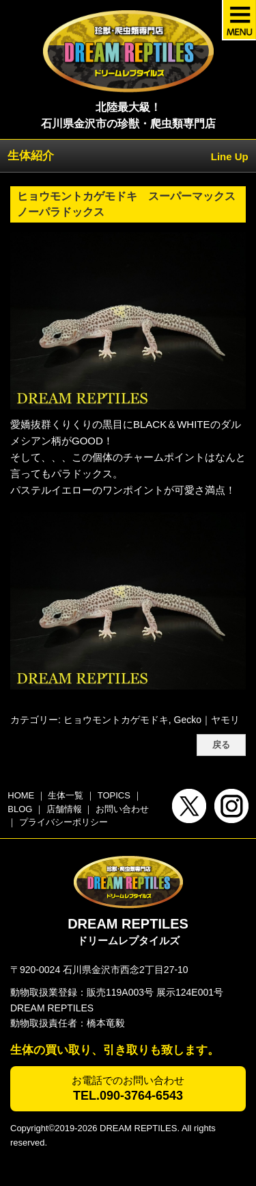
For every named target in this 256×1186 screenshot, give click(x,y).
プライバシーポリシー (63, 822)
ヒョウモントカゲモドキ (116, 719)
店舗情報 (64, 809)
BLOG (20, 809)
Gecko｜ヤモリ (207, 719)
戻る (221, 745)
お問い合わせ (122, 809)
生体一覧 (65, 795)
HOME (21, 795)
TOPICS (114, 795)
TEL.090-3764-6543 (128, 1095)
